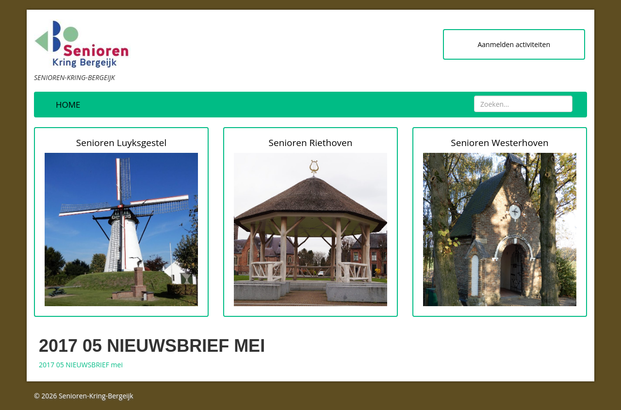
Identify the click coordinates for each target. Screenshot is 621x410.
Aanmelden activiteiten (513, 44)
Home (68, 104)
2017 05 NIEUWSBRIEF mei (81, 364)
